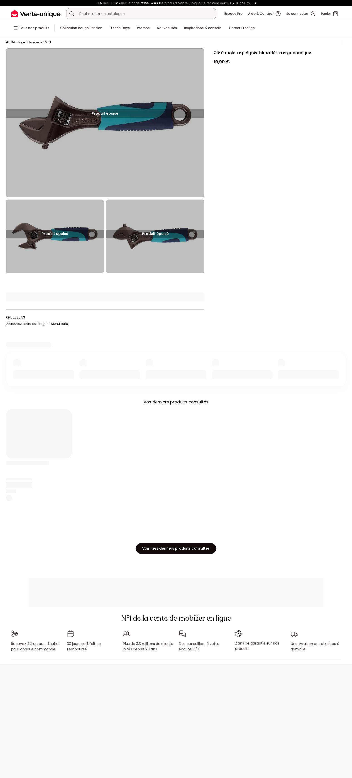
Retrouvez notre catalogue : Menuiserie (37, 323)
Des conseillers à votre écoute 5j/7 (199, 646)
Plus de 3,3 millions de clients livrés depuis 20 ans (148, 646)
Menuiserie (34, 42)
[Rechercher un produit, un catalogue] (71, 13)
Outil (48, 42)
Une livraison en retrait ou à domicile (315, 646)
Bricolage (18, 42)
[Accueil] (7, 42)
